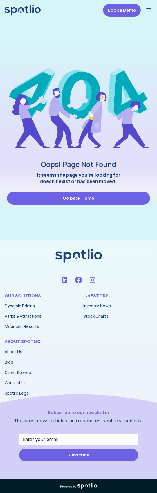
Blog (9, 362)
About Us (13, 351)
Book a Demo (122, 10)
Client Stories (18, 372)
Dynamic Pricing (20, 305)
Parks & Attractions (23, 316)
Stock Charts (96, 316)
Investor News (97, 305)
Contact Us (16, 382)
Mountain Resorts (22, 326)
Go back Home (78, 198)
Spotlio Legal (17, 393)
